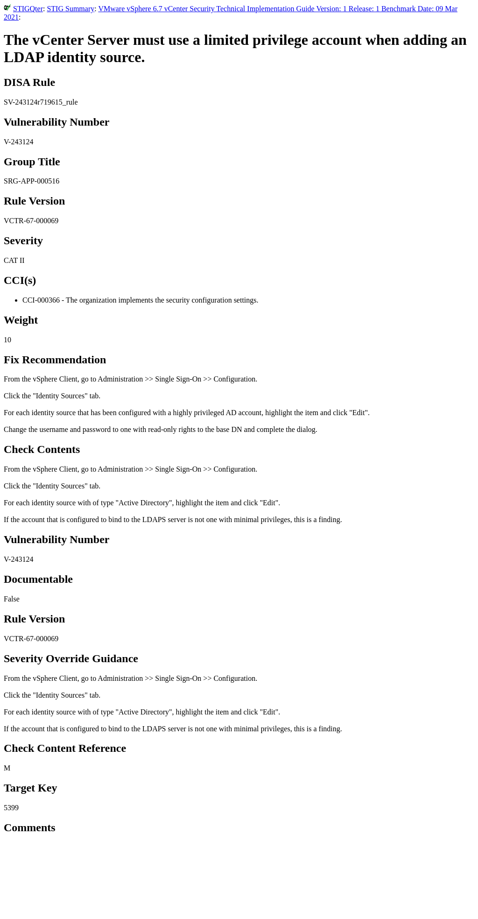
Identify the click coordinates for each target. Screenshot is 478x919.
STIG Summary (70, 9)
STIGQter (28, 9)
